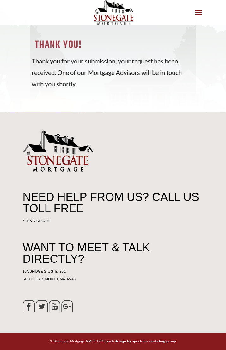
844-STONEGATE (37, 221)
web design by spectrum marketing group (141, 341)
